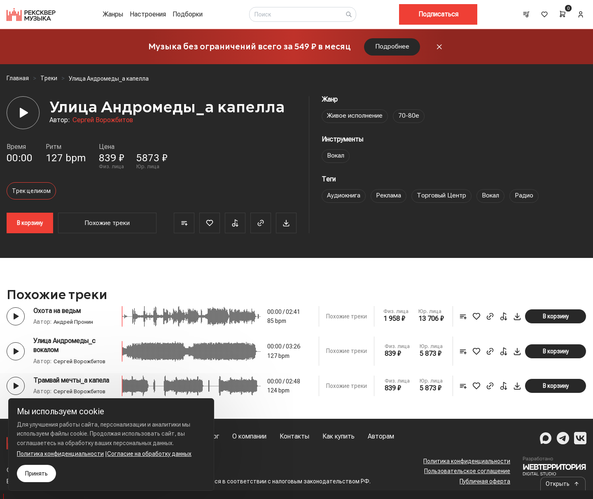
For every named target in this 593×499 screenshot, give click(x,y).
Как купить (338, 436)
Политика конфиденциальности (466, 461)
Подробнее (392, 47)
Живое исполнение (355, 118)
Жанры (113, 14)
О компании (249, 436)
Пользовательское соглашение (467, 471)
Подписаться (438, 14)
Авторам (381, 436)
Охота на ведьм (57, 313)
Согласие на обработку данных (149, 453)
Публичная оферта (485, 481)
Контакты (294, 436)
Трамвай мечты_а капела (71, 382)
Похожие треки (107, 225)
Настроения (148, 14)
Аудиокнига (344, 198)
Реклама (389, 198)
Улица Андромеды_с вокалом (64, 347)
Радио (526, 198)
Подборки (188, 14)
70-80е (409, 118)
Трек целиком (31, 193)
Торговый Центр (443, 198)
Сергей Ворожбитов (102, 122)
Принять (36, 473)
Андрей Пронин (74, 323)
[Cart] (562, 14)
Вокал (336, 158)
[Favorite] (209, 225)
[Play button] (16, 318)
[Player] (23, 114)
